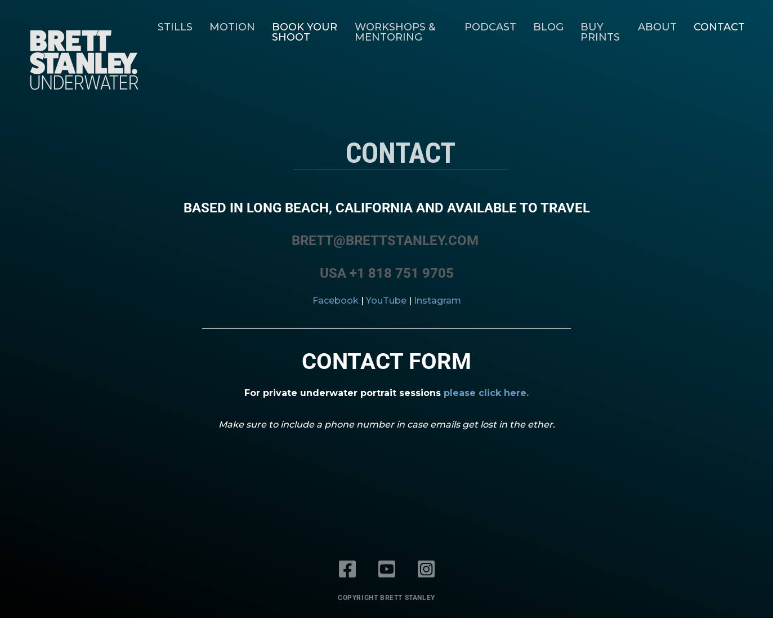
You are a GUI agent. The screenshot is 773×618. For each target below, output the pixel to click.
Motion (232, 27)
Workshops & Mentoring (395, 32)
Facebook (335, 300)
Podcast (490, 27)
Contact (719, 27)
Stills (175, 27)
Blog (548, 27)
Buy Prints (600, 32)
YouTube (386, 300)
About (657, 27)
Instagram (437, 300)
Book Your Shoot (304, 32)
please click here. (486, 393)
